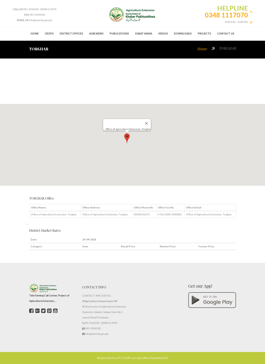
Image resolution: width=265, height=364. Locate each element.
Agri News (96, 33)
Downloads (183, 33)
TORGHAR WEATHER (132, 81)
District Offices (71, 33)
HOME (35, 33)
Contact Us (225, 33)
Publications (119, 33)
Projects (204, 33)
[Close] (146, 123)
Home (202, 48)
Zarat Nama (143, 33)
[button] (127, 138)
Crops (49, 33)
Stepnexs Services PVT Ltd (112, 358)
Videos (163, 33)
